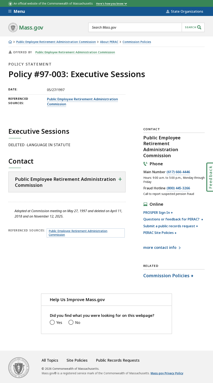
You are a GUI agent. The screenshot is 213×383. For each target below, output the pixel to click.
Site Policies (77, 360)
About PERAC (109, 42)
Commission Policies (137, 42)
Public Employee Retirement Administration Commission (56, 42)
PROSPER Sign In (156, 212)
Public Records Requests (118, 360)
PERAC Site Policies (158, 232)
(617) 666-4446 (178, 172)
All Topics (50, 360)
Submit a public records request (169, 226)
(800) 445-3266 (178, 188)
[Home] (10, 42)
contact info (160, 247)
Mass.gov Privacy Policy (167, 373)
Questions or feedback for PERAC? (172, 219)
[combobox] (146, 27)
